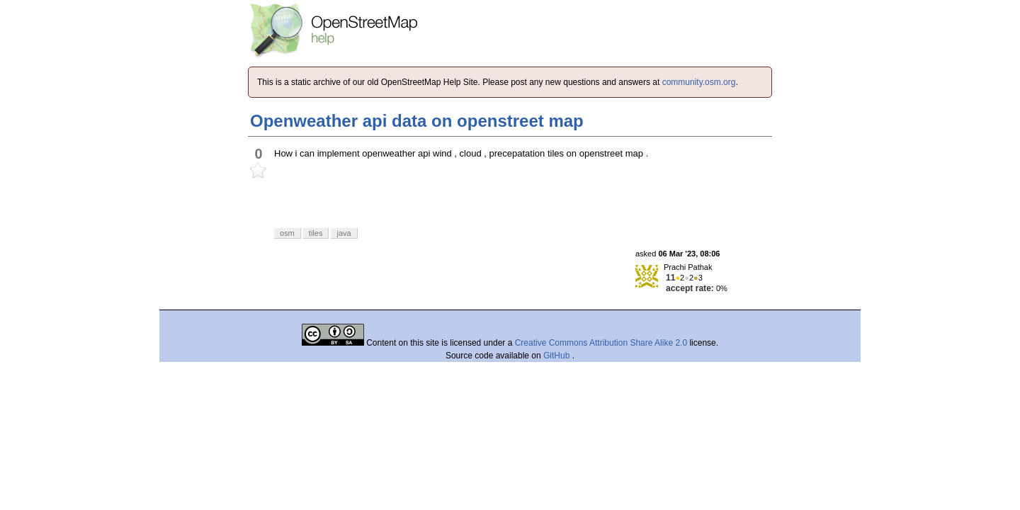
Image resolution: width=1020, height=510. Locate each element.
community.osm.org (699, 82)
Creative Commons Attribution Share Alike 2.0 (601, 343)
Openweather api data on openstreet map (417, 120)
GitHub (557, 356)
